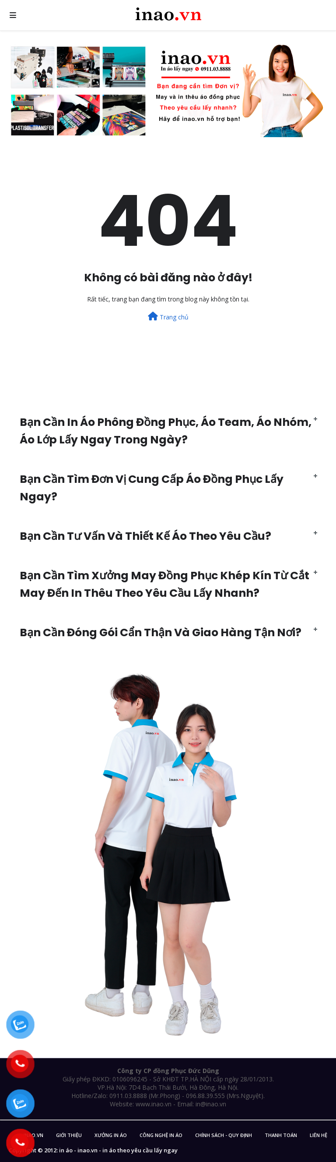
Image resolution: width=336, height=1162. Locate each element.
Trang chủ (168, 316)
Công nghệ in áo (161, 1135)
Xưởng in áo (110, 1135)
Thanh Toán (281, 1135)
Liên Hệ (318, 1135)
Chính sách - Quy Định (223, 1135)
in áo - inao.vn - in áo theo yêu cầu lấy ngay (118, 1150)
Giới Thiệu (69, 1135)
